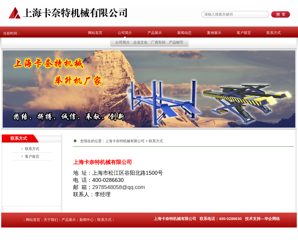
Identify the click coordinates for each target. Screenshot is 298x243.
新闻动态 (184, 33)
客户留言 (244, 33)
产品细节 (176, 42)
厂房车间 (158, 42)
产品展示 (155, 33)
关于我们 (51, 220)
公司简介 (125, 33)
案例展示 (214, 33)
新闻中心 (86, 220)
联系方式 (273, 33)
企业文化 (140, 42)
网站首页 (95, 33)
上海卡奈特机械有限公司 (125, 141)
